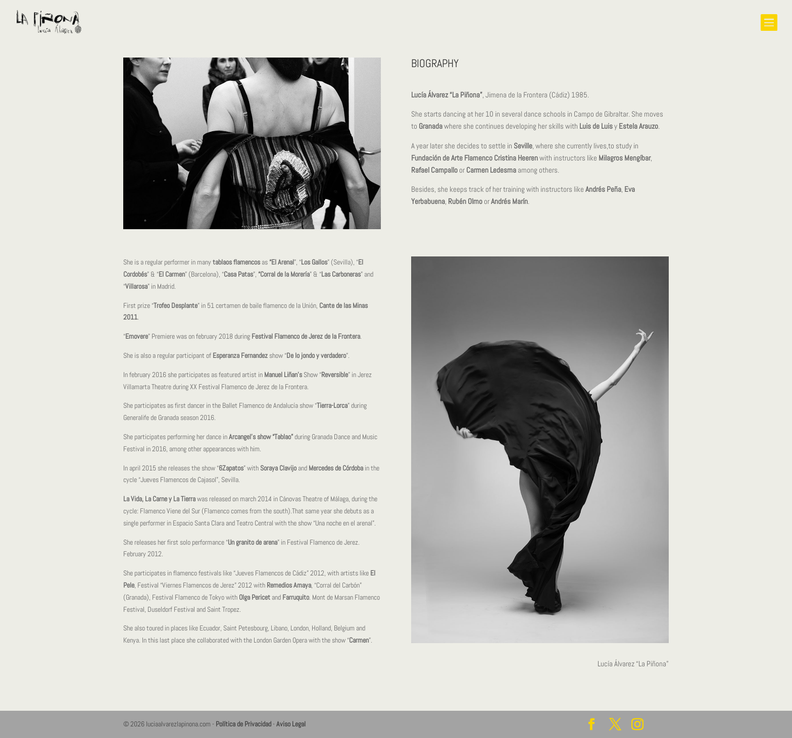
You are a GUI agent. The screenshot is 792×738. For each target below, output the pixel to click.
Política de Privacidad (243, 723)
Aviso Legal (291, 723)
